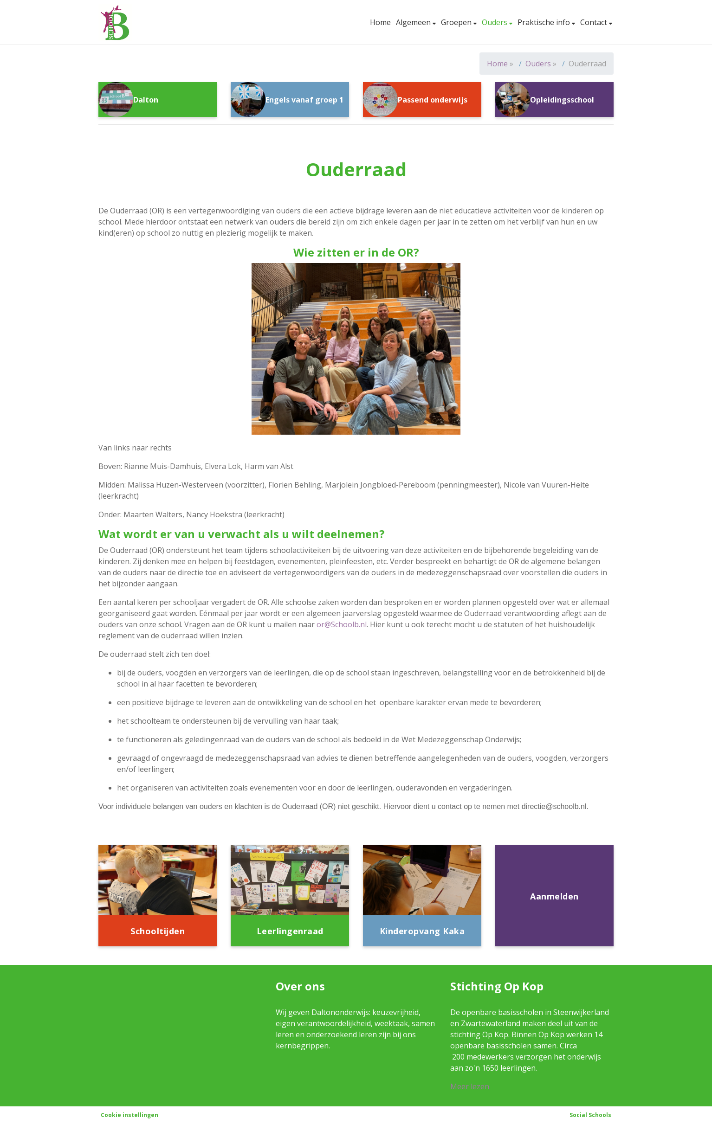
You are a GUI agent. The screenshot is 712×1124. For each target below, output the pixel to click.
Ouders (495, 22)
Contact (594, 22)
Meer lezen (469, 1086)
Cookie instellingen (129, 1115)
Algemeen (414, 22)
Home (380, 22)
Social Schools (590, 1115)
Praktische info (545, 22)
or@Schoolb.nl (342, 624)
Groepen (457, 22)
